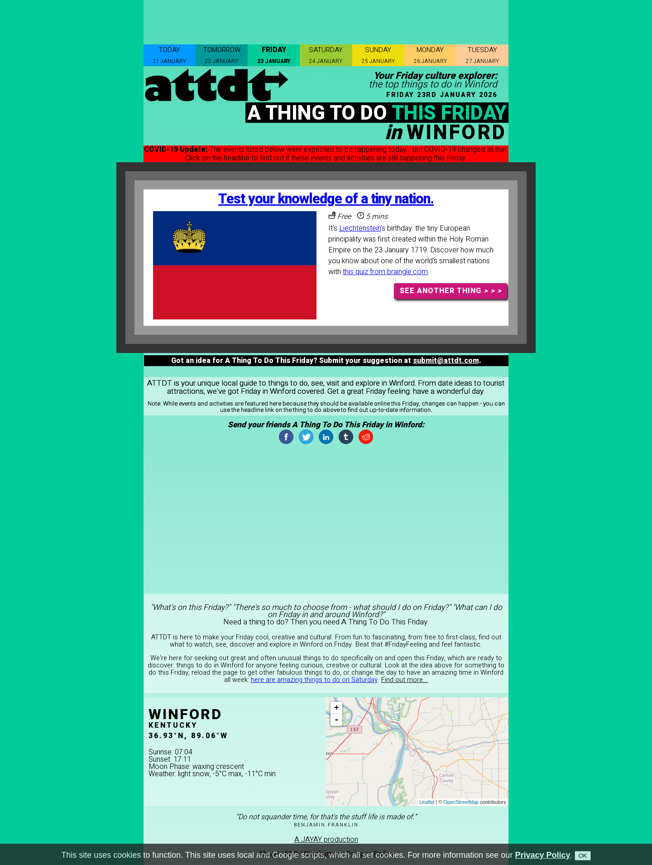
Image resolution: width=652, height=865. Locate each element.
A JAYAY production (326, 839)
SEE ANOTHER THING (451, 290)
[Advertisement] (326, 20)
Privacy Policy (542, 855)
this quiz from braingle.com (385, 271)
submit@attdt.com (446, 360)
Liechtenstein (360, 228)
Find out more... (404, 680)
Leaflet (426, 802)
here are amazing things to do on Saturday (314, 680)
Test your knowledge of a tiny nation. (326, 199)
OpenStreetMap (461, 802)
